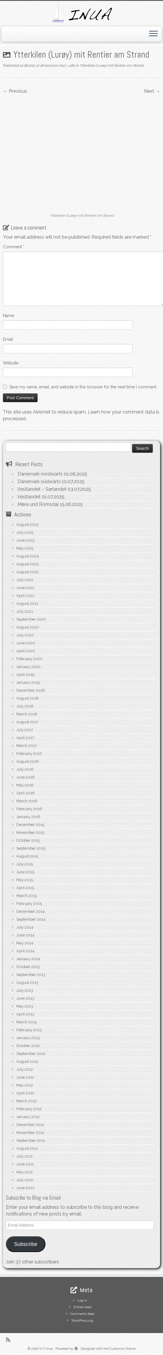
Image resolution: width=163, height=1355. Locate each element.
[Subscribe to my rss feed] (10, 1340)
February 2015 (29, 903)
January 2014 (28, 959)
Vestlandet (29, 497)
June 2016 (25, 777)
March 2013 (26, 1022)
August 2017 (27, 722)
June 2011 (25, 1164)
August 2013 (27, 982)
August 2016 (27, 761)
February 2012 (29, 1109)
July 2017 (24, 730)
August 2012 (27, 1061)
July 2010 (25, 1180)
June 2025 (25, 540)
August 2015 (27, 856)
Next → (152, 91)
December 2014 (30, 911)
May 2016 (25, 785)
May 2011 (24, 1172)
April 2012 (25, 1093)
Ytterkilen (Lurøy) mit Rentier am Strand (111, 65)
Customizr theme (122, 1349)
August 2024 (27, 556)
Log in (82, 1300)
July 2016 (25, 769)
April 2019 (25, 674)
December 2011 (30, 1124)
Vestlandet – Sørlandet (41, 489)
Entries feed (82, 1307)
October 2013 (28, 967)
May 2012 (24, 1085)
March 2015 (26, 895)
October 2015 (28, 840)
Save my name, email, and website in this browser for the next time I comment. (83, 387)
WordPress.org (82, 1321)
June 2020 (25, 643)
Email (8, 339)
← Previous (15, 91)
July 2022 (24, 580)
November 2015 (30, 832)
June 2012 (25, 1077)
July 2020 (25, 635)
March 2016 (26, 801)
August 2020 (27, 627)
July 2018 (25, 706)
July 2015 (24, 864)
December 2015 (30, 824)
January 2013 (28, 1038)
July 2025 (24, 532)
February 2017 (29, 753)
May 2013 (24, 1006)
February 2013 (29, 1030)
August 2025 (27, 524)
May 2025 (24, 548)
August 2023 (27, 564)
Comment (13, 247)
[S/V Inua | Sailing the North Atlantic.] (81, 13)
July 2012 (24, 1069)
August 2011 (27, 1148)
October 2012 (28, 1046)
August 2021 (27, 603)
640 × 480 (67, 65)
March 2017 (26, 745)
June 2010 (25, 1188)
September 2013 (30, 974)
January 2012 (28, 1117)
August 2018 (27, 698)
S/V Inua (46, 1349)
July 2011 (24, 1156)
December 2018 (30, 690)
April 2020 (25, 651)
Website (10, 363)
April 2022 (25, 595)
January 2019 (28, 682)
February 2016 (29, 809)
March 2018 (26, 714)
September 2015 (30, 848)
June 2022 (25, 588)
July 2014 (24, 927)
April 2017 (25, 738)
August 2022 (27, 572)
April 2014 (25, 951)
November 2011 (30, 1132)
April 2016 (25, 793)
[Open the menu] (153, 34)
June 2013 (25, 998)
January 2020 (28, 666)
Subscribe (25, 1244)
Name (8, 315)
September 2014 (30, 919)
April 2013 (25, 1014)
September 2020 (31, 619)
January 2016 (28, 817)
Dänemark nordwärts (40, 474)
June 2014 (25, 935)
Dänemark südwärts (39, 481)
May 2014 (24, 943)
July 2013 (24, 990)
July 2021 (24, 611)
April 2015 (25, 888)
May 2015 (24, 880)
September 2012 (30, 1053)
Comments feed (82, 1314)
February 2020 (29, 659)
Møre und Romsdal (38, 504)
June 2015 (25, 872)
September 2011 (30, 1140)
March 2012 (26, 1101)
